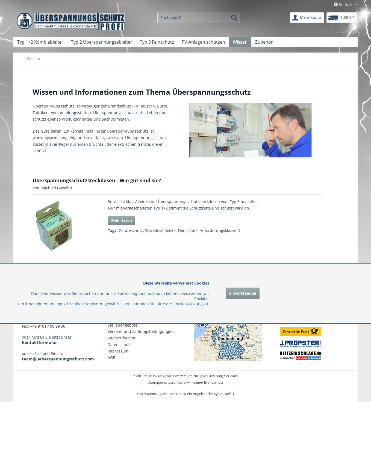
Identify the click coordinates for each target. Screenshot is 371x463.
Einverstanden (242, 293)
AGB (111, 357)
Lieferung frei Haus (223, 376)
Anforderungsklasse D (220, 230)
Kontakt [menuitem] (344, 4)
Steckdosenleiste (160, 230)
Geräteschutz (131, 230)
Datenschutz (119, 344)
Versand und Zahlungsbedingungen (141, 331)
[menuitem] (198, 17)
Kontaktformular (39, 342)
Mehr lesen (121, 220)
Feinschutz (188, 230)
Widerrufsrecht (122, 337)
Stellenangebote (122, 325)
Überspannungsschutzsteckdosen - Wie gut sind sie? (97, 180)
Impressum (118, 351)
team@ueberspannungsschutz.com (58, 359)
